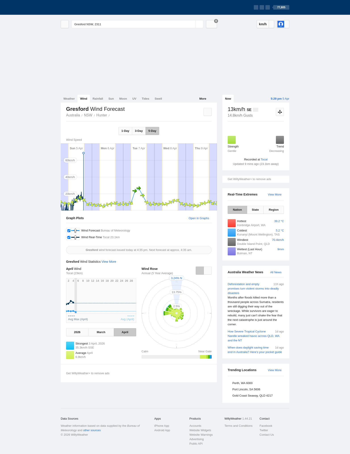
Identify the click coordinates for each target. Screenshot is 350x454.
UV (134, 98)
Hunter (101, 115)
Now (228, 98)
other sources (92, 430)
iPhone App (161, 425)
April (125, 332)
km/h (263, 24)
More (202, 98)
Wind (83, 98)
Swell (158, 98)
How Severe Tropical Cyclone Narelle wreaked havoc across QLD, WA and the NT (256, 335)
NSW (88, 115)
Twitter (264, 430)
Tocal (264, 159)
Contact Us (267, 434)
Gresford (112, 115)
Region (274, 209)
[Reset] (191, 24)
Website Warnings (201, 434)
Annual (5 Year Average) (157, 273)
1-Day (125, 130)
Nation (237, 209)
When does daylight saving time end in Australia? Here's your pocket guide (256, 349)
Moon (123, 98)
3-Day (139, 130)
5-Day (152, 130)
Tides (145, 98)
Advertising (196, 439)
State (255, 209)
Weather (69, 98)
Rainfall (98, 98)
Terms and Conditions (239, 425)
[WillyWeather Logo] (82, 7)
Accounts (195, 425)
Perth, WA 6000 (242, 383)
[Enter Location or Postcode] (137, 24)
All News (275, 272)
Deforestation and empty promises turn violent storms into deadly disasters (256, 304)
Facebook (266, 425)
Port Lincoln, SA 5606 (246, 389)
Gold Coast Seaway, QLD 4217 (252, 395)
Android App (162, 430)
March (101, 332)
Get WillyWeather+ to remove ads (249, 179)
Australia (73, 115)
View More (274, 194)
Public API (195, 443)
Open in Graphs (199, 218)
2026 (77, 332)
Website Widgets (200, 430)
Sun (111, 98)
